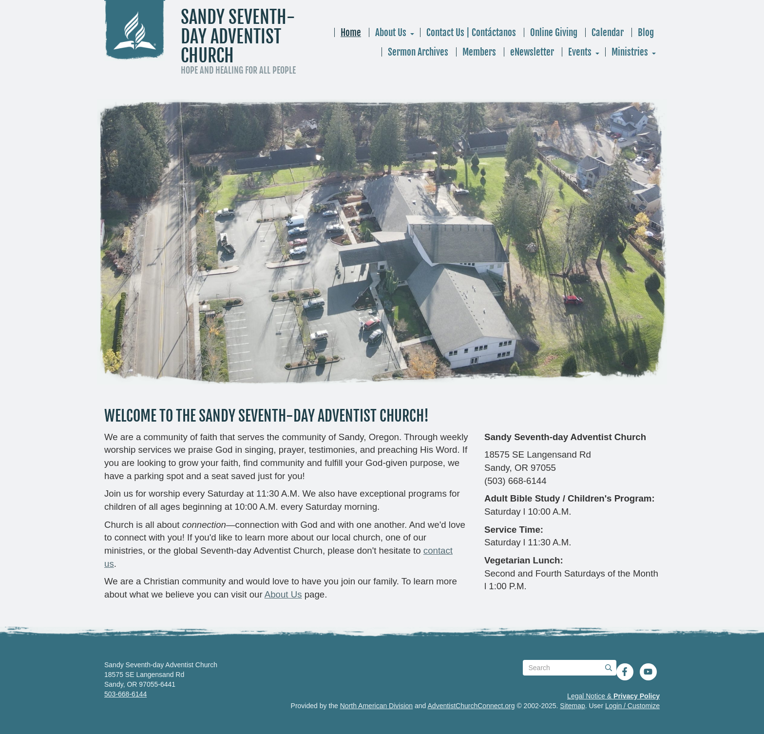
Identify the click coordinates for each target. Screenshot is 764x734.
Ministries (629, 52)
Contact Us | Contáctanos (471, 33)
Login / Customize (632, 706)
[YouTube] (648, 671)
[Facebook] (624, 671)
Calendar (608, 33)
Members (479, 52)
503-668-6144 (125, 694)
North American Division (376, 706)
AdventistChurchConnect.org (471, 706)
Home (351, 33)
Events (580, 52)
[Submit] (608, 668)
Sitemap (572, 706)
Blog (646, 33)
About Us (390, 33)
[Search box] (569, 668)
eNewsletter (532, 52)
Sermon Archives (418, 52)
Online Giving (553, 33)
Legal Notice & (613, 696)
